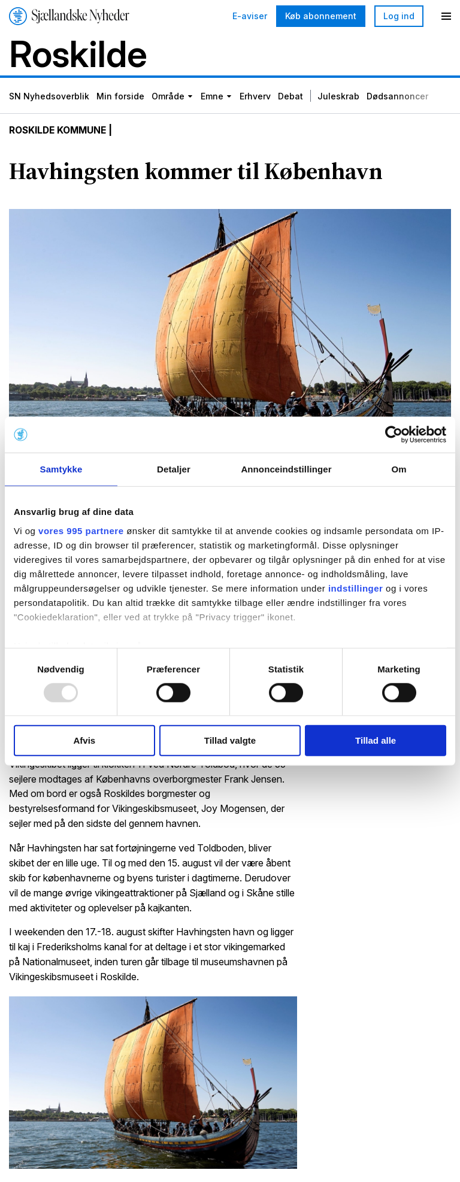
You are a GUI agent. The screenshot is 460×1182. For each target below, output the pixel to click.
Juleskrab (338, 97)
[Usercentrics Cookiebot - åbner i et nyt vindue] (393, 435)
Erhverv (255, 97)
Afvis (84, 740)
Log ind (398, 16)
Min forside (120, 97)
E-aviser (249, 16)
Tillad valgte (230, 740)
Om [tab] (398, 469)
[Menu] (446, 16)
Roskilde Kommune (60, 132)
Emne (212, 97)
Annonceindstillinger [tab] (286, 469)
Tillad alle (375, 740)
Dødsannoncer (397, 97)
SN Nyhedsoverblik (49, 97)
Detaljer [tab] (173, 469)
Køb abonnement (320, 16)
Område (168, 97)
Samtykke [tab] (61, 469)
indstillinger (355, 588)
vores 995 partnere (80, 530)
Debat (290, 97)
